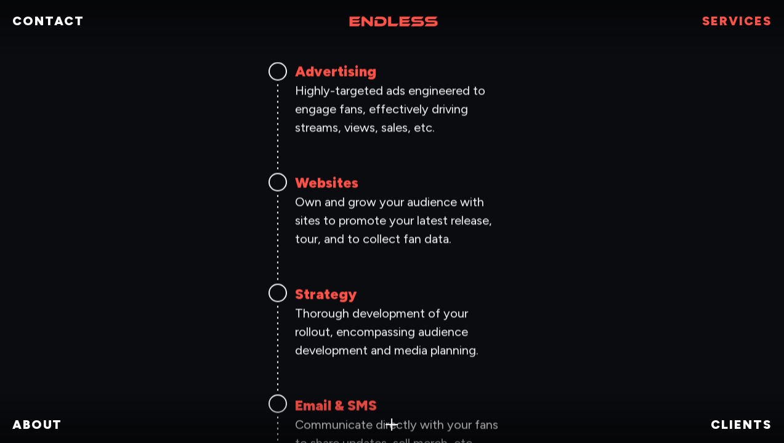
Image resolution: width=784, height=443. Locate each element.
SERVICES (737, 21)
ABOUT (37, 424)
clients (741, 424)
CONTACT (48, 21)
